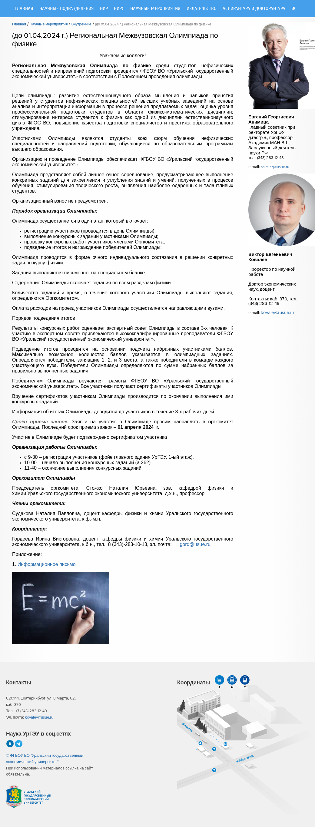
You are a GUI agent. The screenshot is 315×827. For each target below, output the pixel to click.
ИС (294, 8)
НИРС (119, 8)
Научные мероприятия (155, 8)
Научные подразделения (66, 8)
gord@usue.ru (195, 544)
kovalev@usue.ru (277, 312)
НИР (104, 8)
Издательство (202, 8)
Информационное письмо (47, 564)
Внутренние (81, 24)
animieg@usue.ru (275, 167)
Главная (24, 8)
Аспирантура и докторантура (254, 8)
